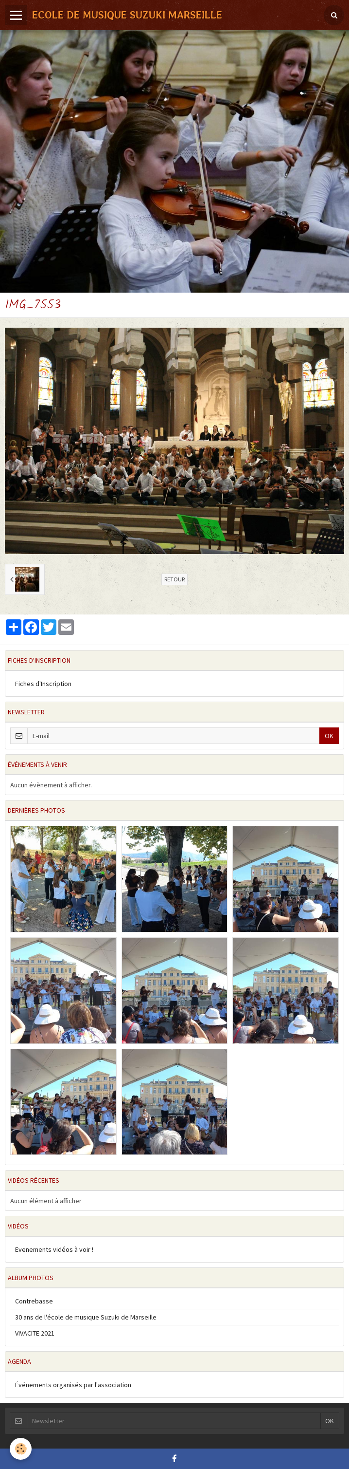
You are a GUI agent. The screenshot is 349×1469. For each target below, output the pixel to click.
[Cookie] (21, 1449)
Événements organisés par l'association (73, 1384)
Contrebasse (34, 1301)
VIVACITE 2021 (34, 1333)
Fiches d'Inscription (43, 683)
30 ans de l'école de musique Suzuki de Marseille (86, 1317)
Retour (174, 579)
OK (329, 735)
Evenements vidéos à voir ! (54, 1249)
